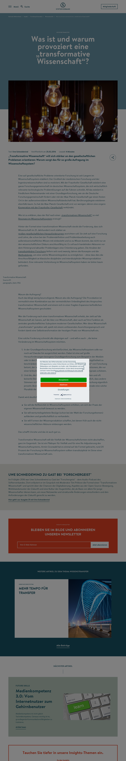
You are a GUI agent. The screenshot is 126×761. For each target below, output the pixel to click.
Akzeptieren (63, 380)
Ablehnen (63, 385)
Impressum (57, 398)
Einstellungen (63, 390)
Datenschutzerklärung (66, 398)
